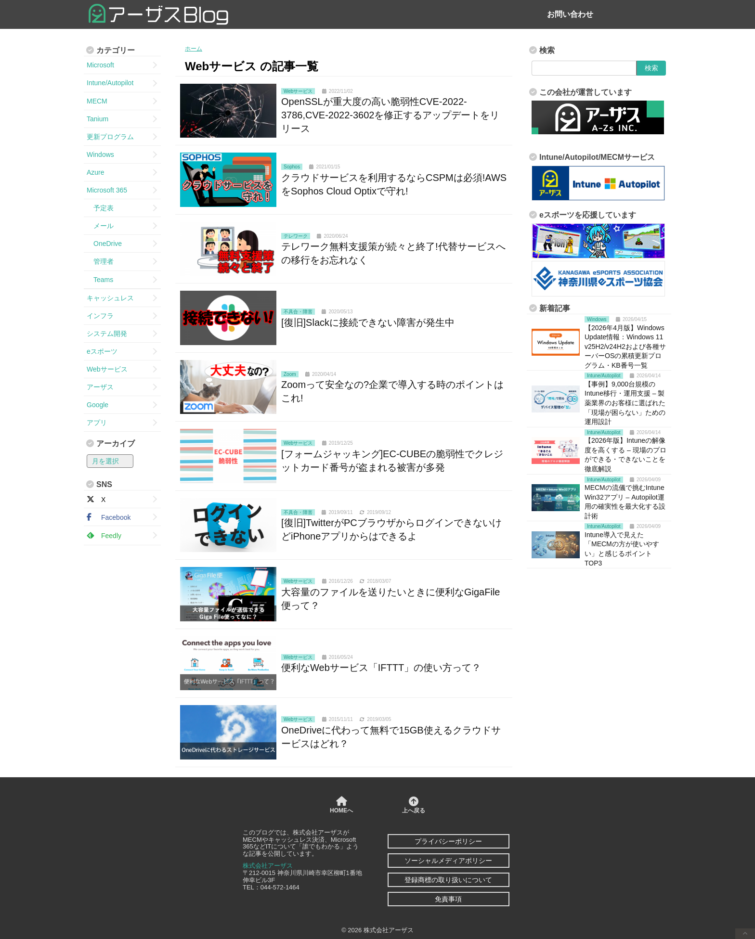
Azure (95, 172)
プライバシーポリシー (448, 841)
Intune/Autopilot (110, 83)
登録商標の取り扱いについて (448, 880)
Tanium (97, 119)
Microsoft (100, 65)
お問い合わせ (570, 14)
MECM (97, 101)
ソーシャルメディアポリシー (448, 860)
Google (97, 405)
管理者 (100, 261)
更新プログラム (110, 137)
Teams (100, 279)
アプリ (97, 422)
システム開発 (107, 333)
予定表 (100, 208)
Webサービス (107, 369)
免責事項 (448, 899)
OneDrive (104, 243)
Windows (100, 154)
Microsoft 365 (107, 190)
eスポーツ (102, 351)
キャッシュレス (110, 298)
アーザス (100, 387)
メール (100, 226)
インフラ (100, 316)
